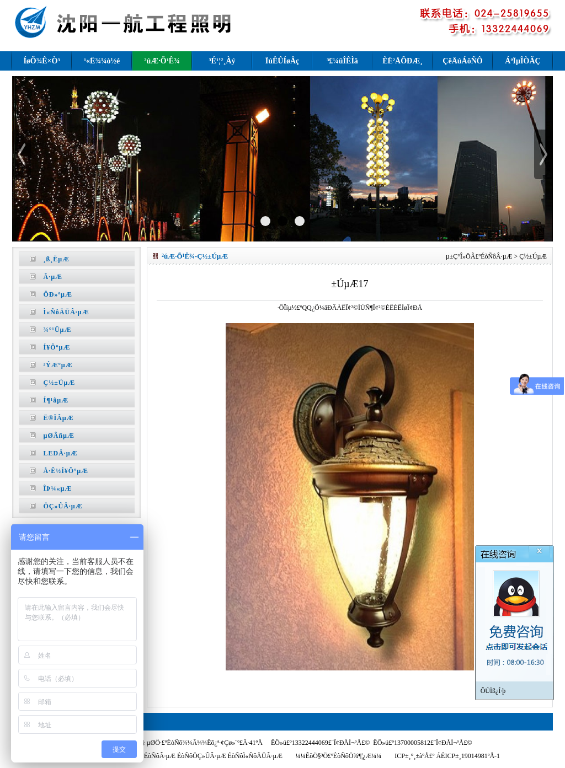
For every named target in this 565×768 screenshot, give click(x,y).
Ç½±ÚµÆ (60, 382)
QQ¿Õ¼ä (314, 308)
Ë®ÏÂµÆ (59, 418)
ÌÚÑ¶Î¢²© (371, 308)
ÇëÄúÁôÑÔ (462, 61)
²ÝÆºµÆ (58, 365)
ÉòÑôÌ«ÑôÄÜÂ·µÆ (255, 756)
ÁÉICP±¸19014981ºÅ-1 (467, 756)
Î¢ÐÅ (414, 308)
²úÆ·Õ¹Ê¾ (161, 61)
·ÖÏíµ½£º (290, 308)
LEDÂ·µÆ (61, 453)
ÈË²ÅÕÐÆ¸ (402, 61)
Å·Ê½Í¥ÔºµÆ (66, 471)
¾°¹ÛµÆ (58, 330)
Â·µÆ (53, 277)
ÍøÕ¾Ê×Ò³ (41, 61)
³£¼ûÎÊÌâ (342, 61)
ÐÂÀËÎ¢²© (342, 308)
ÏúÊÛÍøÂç (282, 61)
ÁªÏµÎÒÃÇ (522, 61)
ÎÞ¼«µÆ (58, 488)
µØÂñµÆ (59, 435)
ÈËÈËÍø (396, 308)
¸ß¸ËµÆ (57, 259)
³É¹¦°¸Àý (222, 61)
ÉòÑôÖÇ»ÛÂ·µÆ (201, 756)
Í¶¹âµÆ (56, 400)
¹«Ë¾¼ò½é (102, 61)
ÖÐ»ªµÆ (58, 294)
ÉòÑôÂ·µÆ (496, 256)
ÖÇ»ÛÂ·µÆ (63, 506)
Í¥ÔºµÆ (57, 347)
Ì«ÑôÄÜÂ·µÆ (66, 312)
